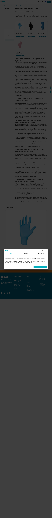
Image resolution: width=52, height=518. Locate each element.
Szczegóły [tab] (26, 253)
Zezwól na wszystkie (40, 267)
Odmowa (12, 267)
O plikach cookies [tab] (40, 253)
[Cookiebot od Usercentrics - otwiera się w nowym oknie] (43, 250)
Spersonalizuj (26, 267)
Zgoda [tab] (11, 253)
